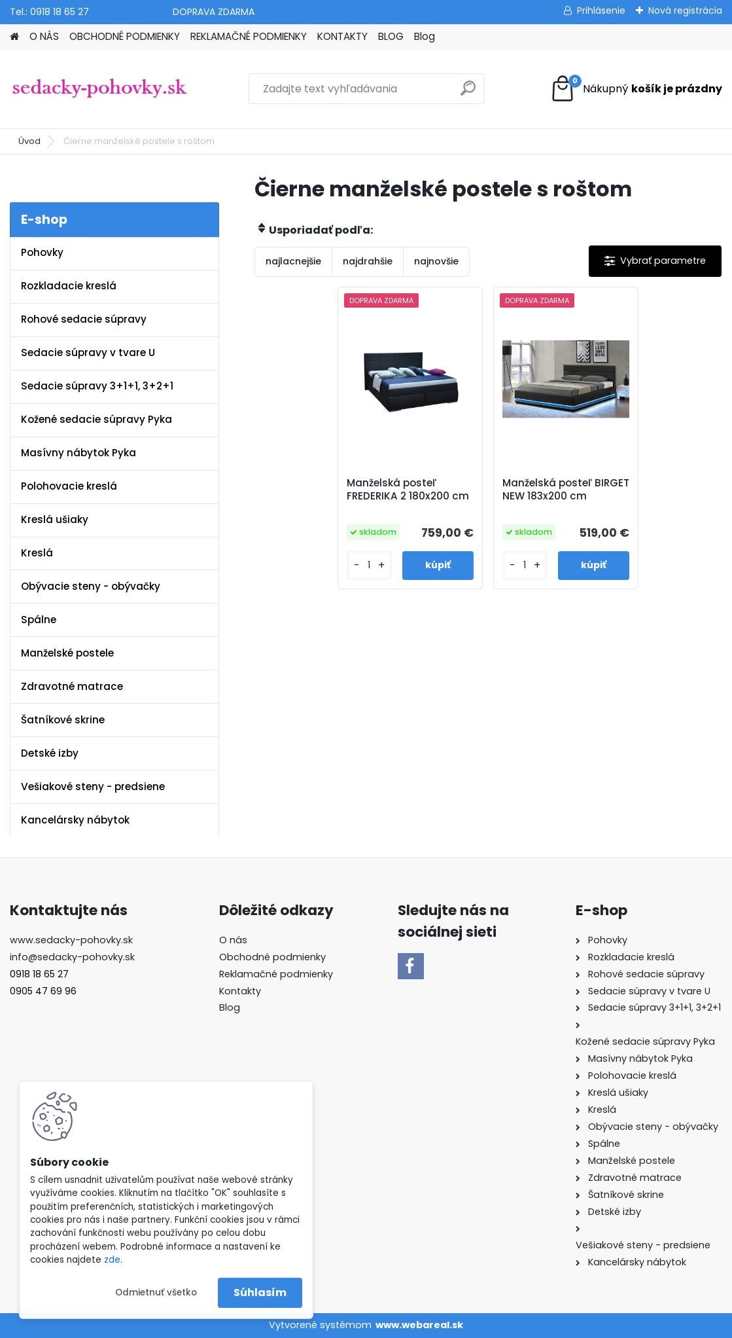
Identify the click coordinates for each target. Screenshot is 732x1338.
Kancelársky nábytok (75, 820)
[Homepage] (14, 37)
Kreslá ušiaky (54, 519)
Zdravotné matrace (72, 686)
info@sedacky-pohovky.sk (72, 957)
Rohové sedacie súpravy (84, 319)
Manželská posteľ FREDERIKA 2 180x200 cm (408, 490)
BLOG (391, 36)
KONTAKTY (342, 36)
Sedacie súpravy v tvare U (88, 352)
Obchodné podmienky (272, 957)
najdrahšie (367, 261)
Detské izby (49, 753)
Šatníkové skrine (63, 720)
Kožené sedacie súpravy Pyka (96, 419)
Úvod (29, 141)
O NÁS (44, 36)
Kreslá (37, 553)
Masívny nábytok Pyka (78, 453)
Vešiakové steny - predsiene (93, 786)
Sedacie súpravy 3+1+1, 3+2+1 (97, 386)
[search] (468, 93)
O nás (233, 940)
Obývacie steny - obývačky (90, 586)
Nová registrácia (685, 10)
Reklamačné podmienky (276, 974)
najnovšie (436, 261)
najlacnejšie (293, 261)
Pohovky (42, 252)
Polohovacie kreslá (69, 486)
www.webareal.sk (419, 1324)
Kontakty (240, 991)
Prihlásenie (601, 10)
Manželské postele (67, 653)
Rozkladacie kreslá (68, 286)
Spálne (38, 619)
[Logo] (100, 89)
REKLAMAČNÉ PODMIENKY (248, 36)
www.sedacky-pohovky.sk (71, 940)
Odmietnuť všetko (156, 1292)
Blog (424, 36)
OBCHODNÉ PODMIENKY (124, 36)
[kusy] (369, 565)
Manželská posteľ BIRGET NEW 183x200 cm (565, 490)
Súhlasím (260, 1292)
